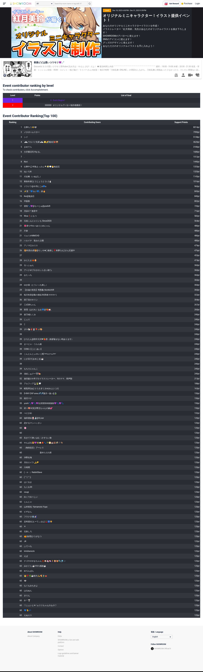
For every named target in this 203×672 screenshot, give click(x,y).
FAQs (60, 636)
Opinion (61, 650)
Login (197, 3)
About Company (33, 636)
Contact (61, 646)
